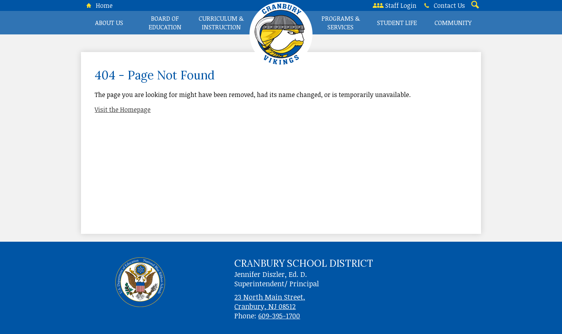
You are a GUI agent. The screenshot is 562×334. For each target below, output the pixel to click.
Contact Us (443, 5)
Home (98, 5)
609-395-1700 (279, 315)
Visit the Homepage (123, 109)
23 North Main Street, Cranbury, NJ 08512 (269, 301)
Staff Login (395, 5)
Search (474, 5)
